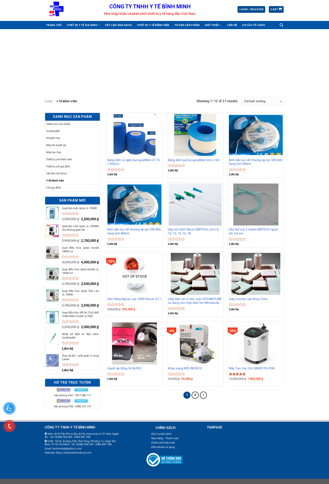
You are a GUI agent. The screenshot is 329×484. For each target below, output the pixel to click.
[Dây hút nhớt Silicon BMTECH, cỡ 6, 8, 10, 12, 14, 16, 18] (195, 204)
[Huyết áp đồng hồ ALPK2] (134, 343)
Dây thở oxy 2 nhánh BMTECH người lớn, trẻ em (253, 231)
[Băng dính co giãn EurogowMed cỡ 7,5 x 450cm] (134, 135)
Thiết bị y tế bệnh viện (153, 25)
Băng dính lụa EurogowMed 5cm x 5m (194, 160)
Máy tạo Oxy (53, 152)
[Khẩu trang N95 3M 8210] (195, 343)
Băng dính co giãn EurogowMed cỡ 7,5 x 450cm (133, 162)
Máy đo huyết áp (56, 145)
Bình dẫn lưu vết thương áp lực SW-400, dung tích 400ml (256, 162)
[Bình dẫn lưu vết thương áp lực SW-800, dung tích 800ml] (134, 204)
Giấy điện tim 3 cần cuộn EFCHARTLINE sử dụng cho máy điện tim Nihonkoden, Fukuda (195, 301)
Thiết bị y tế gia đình (83, 25)
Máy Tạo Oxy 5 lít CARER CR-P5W (252, 368)
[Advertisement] (164, 60)
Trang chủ (53, 25)
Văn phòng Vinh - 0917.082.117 (72, 395)
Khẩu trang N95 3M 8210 (185, 368)
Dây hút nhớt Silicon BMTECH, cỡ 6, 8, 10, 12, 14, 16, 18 (193, 231)
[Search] (281, 25)
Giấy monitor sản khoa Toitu (248, 299)
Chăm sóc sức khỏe (58, 124)
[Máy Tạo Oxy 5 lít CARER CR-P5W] (256, 343)
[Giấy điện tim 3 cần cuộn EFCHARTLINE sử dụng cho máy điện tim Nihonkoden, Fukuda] (195, 274)
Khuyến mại (53, 138)
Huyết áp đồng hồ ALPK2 (124, 368)
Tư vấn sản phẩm (187, 25)
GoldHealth (53, 131)
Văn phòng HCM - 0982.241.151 (72, 406)
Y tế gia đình (53, 187)
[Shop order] (263, 101)
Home (48, 101)
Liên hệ (232, 25)
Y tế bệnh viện (55, 180)
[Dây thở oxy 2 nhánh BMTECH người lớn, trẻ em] (256, 204)
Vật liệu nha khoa (118, 25)
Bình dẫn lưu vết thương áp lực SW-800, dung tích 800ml (134, 231)
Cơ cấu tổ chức (253, 25)
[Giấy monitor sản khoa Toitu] (256, 274)
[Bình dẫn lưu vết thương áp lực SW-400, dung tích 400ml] (256, 135)
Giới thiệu (213, 25)
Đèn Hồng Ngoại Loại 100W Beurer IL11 (134, 299)
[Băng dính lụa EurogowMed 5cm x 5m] (195, 135)
